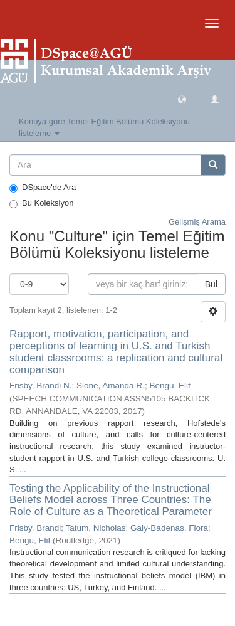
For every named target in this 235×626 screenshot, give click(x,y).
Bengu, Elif (169, 385)
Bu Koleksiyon (41, 203)
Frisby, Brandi (35, 528)
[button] (182, 98)
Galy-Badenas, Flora (169, 528)
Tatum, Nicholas (96, 528)
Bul (211, 284)
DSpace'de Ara (42, 188)
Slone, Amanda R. (110, 385)
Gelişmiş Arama (197, 221)
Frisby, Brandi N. (40, 385)
